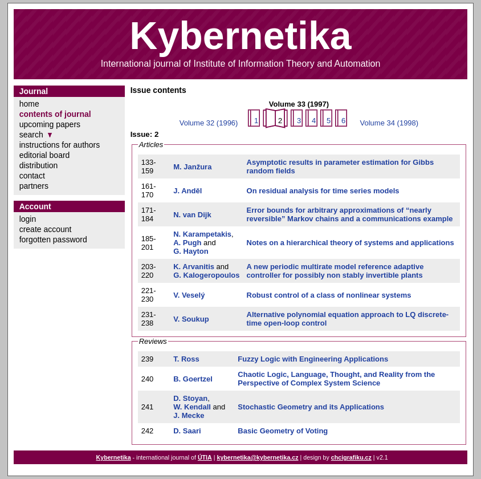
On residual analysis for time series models (323, 190)
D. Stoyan (190, 398)
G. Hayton (190, 251)
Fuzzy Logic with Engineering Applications (313, 359)
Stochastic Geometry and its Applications (311, 407)
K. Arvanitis (193, 266)
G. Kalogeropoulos (206, 275)
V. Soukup (191, 319)
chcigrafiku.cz (351, 457)
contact (32, 175)
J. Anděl (187, 190)
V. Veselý (189, 295)
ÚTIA (205, 457)
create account (45, 229)
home (29, 103)
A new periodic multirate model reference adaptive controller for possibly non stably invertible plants (335, 270)
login (27, 219)
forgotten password (53, 239)
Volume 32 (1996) (209, 123)
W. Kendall (192, 407)
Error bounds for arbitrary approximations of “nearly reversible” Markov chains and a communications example (350, 214)
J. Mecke (188, 415)
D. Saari (187, 431)
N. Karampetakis (202, 234)
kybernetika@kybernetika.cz (257, 457)
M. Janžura (192, 167)
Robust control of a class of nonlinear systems (329, 295)
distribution (38, 165)
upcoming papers (49, 124)
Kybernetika (113, 457)
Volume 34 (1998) (389, 123)
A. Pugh (187, 242)
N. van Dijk (192, 214)
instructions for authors (59, 144)
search (31, 134)
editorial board (44, 155)
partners (33, 185)
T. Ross (186, 359)
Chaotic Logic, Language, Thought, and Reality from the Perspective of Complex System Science (336, 378)
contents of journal (55, 114)
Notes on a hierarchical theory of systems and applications (350, 242)
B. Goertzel (193, 379)
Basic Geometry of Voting (283, 431)
